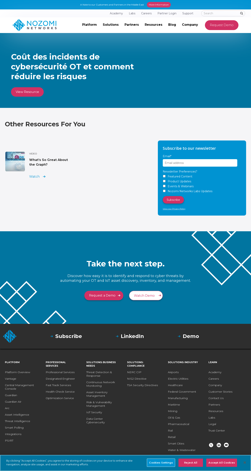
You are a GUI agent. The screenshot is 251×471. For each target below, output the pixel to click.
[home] (35, 25)
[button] (89, 25)
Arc (7, 408)
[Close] (244, 462)
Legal (212, 424)
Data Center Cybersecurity (95, 420)
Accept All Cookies (221, 462)
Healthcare (175, 385)
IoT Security (94, 412)
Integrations (13, 434)
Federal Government (182, 391)
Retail (172, 437)
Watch (34, 176)
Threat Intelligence (17, 421)
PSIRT (9, 440)
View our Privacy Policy (174, 208)
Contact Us (216, 398)
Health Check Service (60, 391)
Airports (173, 372)
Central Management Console (19, 386)
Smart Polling (14, 427)
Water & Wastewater (182, 450)
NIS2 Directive (136, 378)
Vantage (10, 378)
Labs (211, 417)
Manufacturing (178, 398)
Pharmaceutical (178, 424)
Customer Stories (220, 391)
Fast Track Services (58, 385)
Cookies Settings (161, 462)
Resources (215, 411)
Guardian (11, 395)
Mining (172, 411)
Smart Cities (176, 443)
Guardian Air (13, 401)
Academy (214, 372)
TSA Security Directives (142, 385)
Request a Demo (102, 295)
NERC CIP (134, 372)
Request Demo (222, 25)
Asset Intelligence (17, 414)
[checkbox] (202, 183)
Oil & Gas (174, 417)
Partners (214, 404)
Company (215, 385)
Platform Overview (17, 372)
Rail (170, 430)
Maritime (174, 404)
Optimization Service (60, 398)
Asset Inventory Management (96, 394)
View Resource (27, 92)
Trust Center (216, 430)
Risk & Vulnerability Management (99, 404)
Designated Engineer (60, 378)
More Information (159, 4)
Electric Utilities (178, 378)
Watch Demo (144, 295)
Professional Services (60, 372)
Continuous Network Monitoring (100, 383)
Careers (213, 378)
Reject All (190, 462)
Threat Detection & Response (99, 373)
